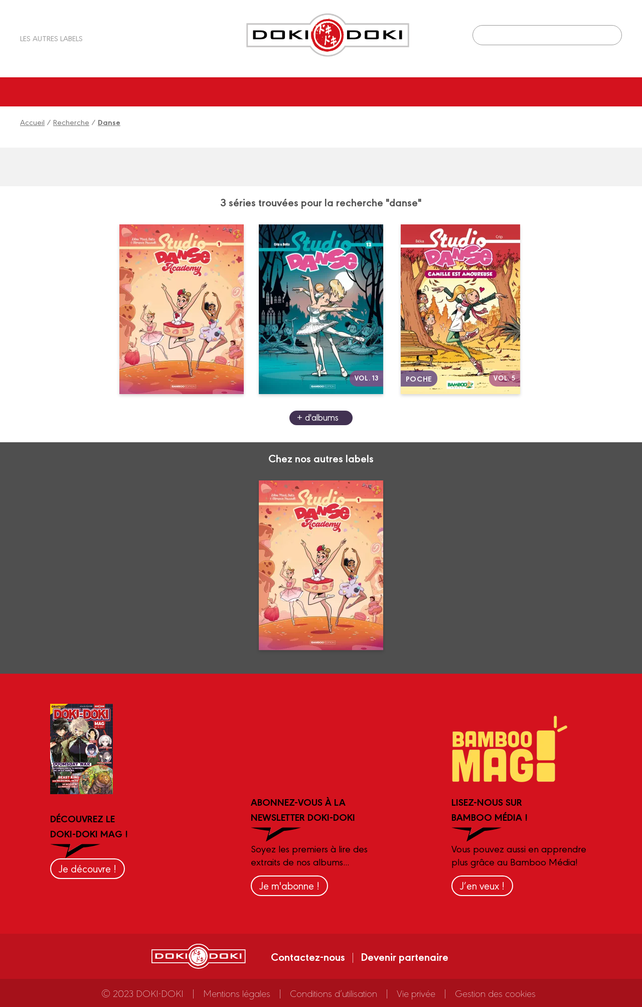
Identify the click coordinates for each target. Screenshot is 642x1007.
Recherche (71, 121)
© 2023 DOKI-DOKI (142, 992)
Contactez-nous (308, 956)
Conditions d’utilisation (333, 992)
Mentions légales (236, 992)
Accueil (32, 121)
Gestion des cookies (495, 992)
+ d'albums (318, 417)
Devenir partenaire (404, 956)
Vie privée (416, 992)
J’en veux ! (482, 885)
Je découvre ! (87, 868)
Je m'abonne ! (289, 885)
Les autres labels (51, 38)
